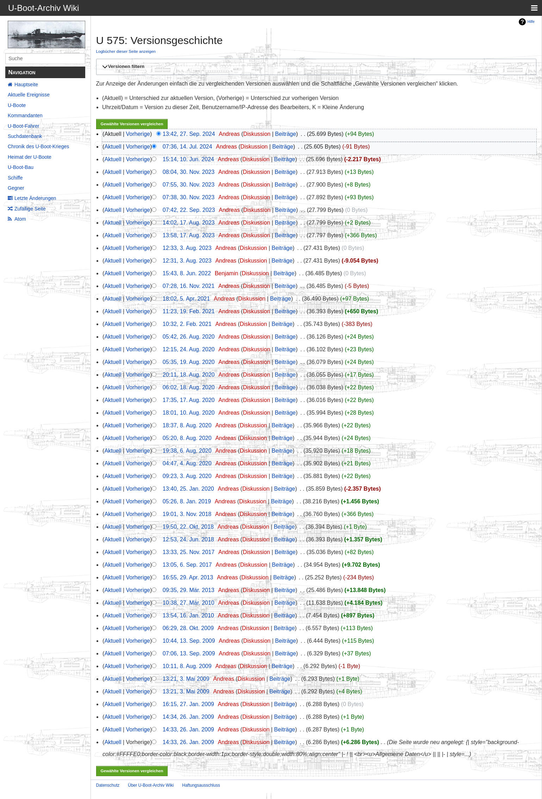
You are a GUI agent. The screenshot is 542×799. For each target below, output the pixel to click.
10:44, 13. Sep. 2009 (189, 641)
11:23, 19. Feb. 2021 (189, 311)
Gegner (16, 188)
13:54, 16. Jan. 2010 (188, 615)
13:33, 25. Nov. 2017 (188, 552)
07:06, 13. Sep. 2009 (189, 653)
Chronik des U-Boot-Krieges (38, 146)
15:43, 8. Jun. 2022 (187, 273)
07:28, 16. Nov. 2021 (188, 286)
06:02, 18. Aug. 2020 (189, 387)
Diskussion (256, 134)
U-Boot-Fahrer (23, 126)
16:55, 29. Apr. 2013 (188, 577)
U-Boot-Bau (20, 167)
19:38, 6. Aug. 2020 (187, 451)
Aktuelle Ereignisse (29, 94)
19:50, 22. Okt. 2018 (188, 527)
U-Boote (17, 105)
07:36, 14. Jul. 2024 (187, 147)
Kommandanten (25, 115)
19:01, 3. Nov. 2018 (187, 514)
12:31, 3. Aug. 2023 (187, 261)
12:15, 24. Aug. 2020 (189, 349)
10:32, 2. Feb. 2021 (187, 324)
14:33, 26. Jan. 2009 (188, 729)
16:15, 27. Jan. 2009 (188, 704)
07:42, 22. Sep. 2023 (189, 210)
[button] (315, 67)
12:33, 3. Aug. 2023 (187, 248)
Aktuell (112, 147)
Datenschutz (108, 785)
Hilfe (531, 22)
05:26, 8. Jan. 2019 (187, 501)
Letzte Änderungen (35, 198)
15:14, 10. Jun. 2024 (188, 159)
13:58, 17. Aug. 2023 (189, 235)
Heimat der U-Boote (29, 157)
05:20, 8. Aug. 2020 (187, 438)
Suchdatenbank (25, 136)
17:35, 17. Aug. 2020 (189, 400)
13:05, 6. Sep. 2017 (187, 565)
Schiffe (15, 178)
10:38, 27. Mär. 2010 (188, 603)
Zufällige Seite (30, 209)
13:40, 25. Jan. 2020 (188, 489)
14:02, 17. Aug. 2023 (189, 223)
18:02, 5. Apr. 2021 (186, 299)
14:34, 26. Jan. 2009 (188, 717)
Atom (20, 219)
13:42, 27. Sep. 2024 (189, 134)
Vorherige (138, 134)
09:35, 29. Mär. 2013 (188, 590)
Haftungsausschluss (201, 785)
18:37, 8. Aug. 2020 (187, 425)
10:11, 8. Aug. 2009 (187, 666)
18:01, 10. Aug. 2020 (189, 413)
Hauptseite (26, 84)
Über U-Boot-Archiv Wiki (151, 785)
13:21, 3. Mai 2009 (186, 679)
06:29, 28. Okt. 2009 (188, 628)
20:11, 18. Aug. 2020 (189, 375)
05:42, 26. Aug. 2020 (189, 337)
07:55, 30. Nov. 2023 (188, 185)
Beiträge (285, 134)
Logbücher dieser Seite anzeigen (126, 51)
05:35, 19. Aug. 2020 (189, 362)
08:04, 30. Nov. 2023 (188, 172)
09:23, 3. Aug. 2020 (187, 476)
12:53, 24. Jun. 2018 (188, 539)
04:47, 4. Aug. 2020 (187, 463)
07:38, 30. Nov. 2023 (188, 197)
